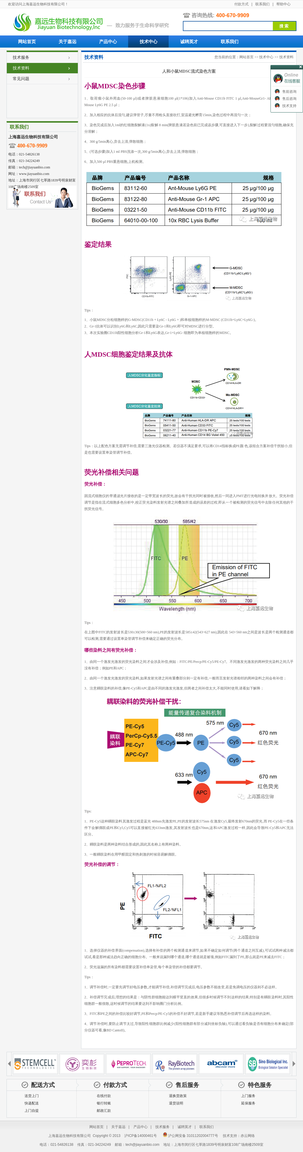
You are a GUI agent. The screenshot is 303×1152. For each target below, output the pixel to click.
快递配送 (32, 1103)
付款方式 (241, 4)
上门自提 (32, 1111)
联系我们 (262, 4)
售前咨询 (289, 92)
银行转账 (104, 1103)
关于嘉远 (67, 41)
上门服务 (248, 1096)
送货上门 (32, 1096)
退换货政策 (178, 1096)
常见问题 (21, 78)
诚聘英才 (189, 41)
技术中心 (148, 41)
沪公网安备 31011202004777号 (190, 1136)
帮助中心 (283, 4)
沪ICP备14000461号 (140, 1136)
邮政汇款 (104, 1111)
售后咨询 (289, 99)
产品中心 (108, 41)
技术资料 (21, 68)
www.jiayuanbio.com (34, 174)
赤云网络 (248, 1136)
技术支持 (289, 106)
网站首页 (27, 41)
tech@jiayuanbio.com (34, 167)
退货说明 (176, 1103)
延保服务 (248, 1103)
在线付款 (104, 1096)
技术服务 (21, 57)
